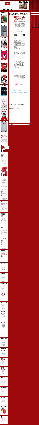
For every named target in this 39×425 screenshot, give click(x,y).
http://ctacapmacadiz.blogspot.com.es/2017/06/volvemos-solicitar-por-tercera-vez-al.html (16, 104)
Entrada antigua (28, 124)
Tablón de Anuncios (18, 108)
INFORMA (11, 108)
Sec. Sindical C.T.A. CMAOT (14, 108)
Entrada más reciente (11, 124)
